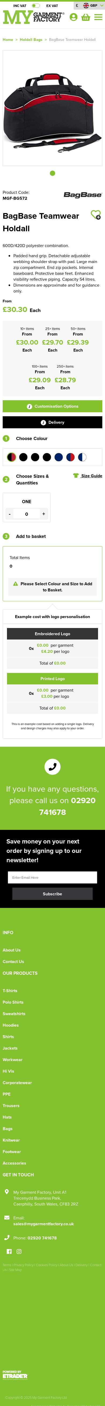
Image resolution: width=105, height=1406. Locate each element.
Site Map (15, 1269)
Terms (7, 1264)
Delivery (52, 422)
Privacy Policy (23, 1264)
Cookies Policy (46, 1264)
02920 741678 (42, 1238)
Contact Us (13, 961)
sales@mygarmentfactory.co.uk (43, 1224)
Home (8, 39)
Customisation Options (52, 406)
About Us (12, 950)
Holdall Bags (31, 39)
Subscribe (52, 894)
